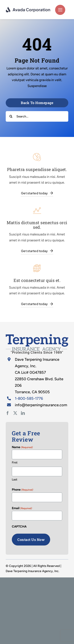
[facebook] (8, 413)
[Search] (11, 116)
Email (22, 508)
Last (14, 479)
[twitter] (15, 413)
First (15, 462)
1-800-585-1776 (29, 398)
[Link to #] (60, 10)
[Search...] (37, 116)
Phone (22, 490)
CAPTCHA (19, 526)
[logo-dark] (28, 8)
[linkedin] (23, 413)
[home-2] (37, 336)
